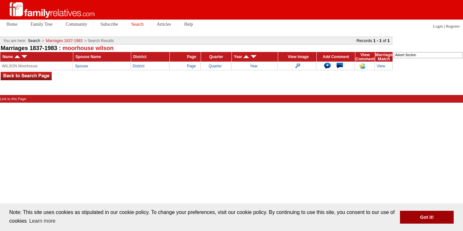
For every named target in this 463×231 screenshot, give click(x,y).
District (139, 66)
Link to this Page (13, 99)
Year (254, 66)
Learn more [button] (42, 221)
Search (34, 40)
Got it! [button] (427, 217)
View (381, 66)
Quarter (215, 66)
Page (191, 66)
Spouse (81, 66)
